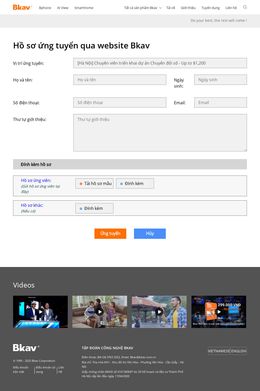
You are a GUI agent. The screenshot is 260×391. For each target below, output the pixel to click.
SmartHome (83, 7)
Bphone (45, 7)
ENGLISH (238, 350)
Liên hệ (231, 7)
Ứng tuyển (110, 233)
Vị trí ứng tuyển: (28, 63)
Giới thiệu (188, 7)
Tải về (170, 7)
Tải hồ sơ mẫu (98, 183)
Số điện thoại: (26, 103)
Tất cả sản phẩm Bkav (140, 7)
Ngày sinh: (179, 83)
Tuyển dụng (210, 7)
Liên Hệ (61, 369)
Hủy (150, 233)
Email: (180, 103)
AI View (62, 7)
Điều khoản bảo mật (20, 369)
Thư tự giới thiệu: (29, 119)
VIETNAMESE (219, 350)
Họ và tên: (23, 80)
